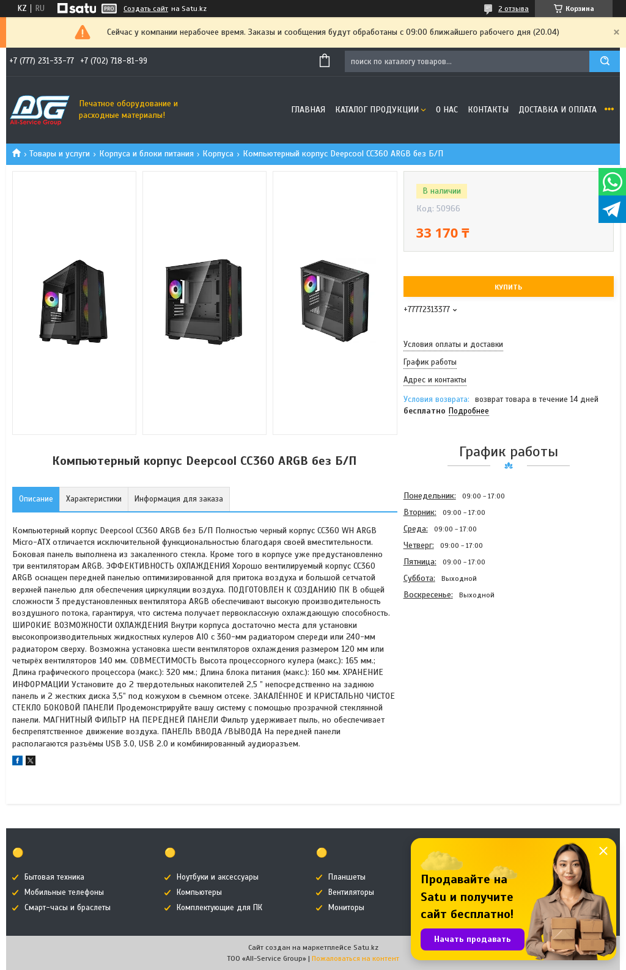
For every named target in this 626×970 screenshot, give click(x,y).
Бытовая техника (54, 877)
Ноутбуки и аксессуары (218, 877)
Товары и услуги (59, 153)
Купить (508, 287)
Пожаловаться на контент (355, 958)
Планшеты (347, 877)
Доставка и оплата (557, 109)
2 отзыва (513, 8)
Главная (308, 109)
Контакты (488, 109)
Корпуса (218, 153)
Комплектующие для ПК (219, 908)
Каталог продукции (377, 109)
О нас (447, 109)
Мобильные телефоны (64, 892)
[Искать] (604, 61)
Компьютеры (199, 892)
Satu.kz (365, 947)
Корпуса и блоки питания (146, 153)
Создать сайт (145, 8)
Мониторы (346, 908)
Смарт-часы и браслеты (67, 908)
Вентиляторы (351, 892)
